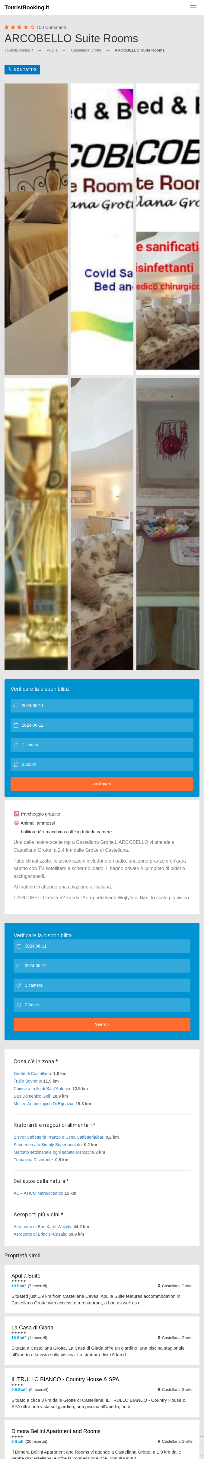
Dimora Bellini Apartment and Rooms (55, 1431)
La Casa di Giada (32, 1328)
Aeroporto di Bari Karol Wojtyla (42, 1226)
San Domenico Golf (32, 1096)
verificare (101, 784)
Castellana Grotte (86, 50)
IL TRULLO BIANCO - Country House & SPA (65, 1379)
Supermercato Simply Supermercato (48, 1144)
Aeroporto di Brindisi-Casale (40, 1234)
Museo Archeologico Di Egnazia (43, 1103)
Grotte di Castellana (32, 1073)
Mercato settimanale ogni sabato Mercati (52, 1152)
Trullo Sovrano (27, 1081)
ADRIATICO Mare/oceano (38, 1193)
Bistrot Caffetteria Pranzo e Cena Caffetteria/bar (59, 1137)
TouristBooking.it (27, 8)
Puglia (52, 50)
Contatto (22, 69)
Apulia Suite (25, 1276)
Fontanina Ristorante (33, 1159)
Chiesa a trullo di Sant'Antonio (42, 1088)
